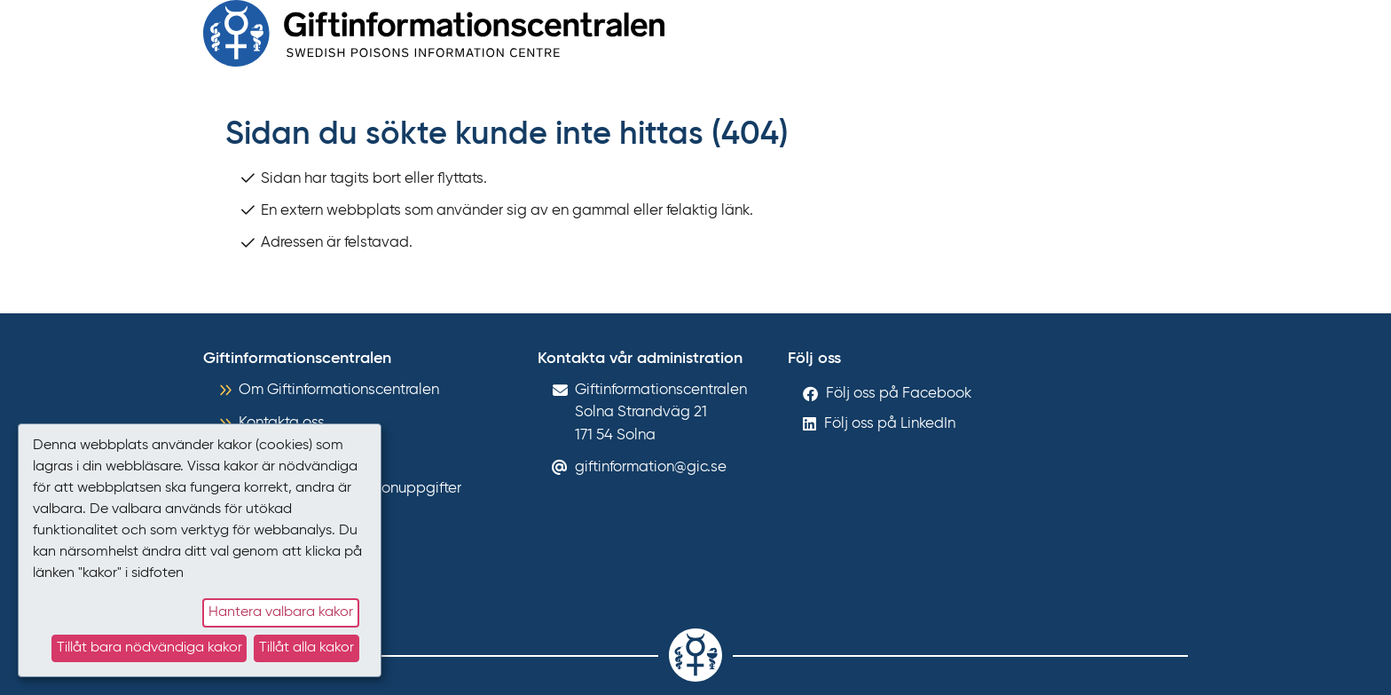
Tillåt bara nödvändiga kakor (149, 648)
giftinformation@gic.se (651, 467)
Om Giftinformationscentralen (339, 390)
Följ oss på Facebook (898, 393)
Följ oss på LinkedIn (889, 423)
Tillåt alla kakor (306, 648)
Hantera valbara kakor (280, 612)
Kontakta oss (282, 422)
